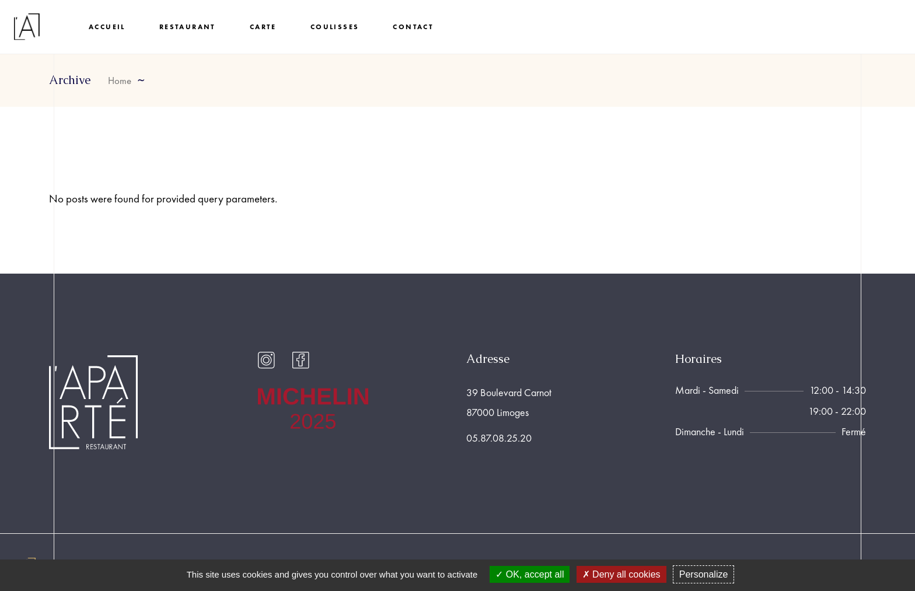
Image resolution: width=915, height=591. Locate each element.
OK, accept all (529, 574)
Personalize (703, 574)
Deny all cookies (621, 574)
